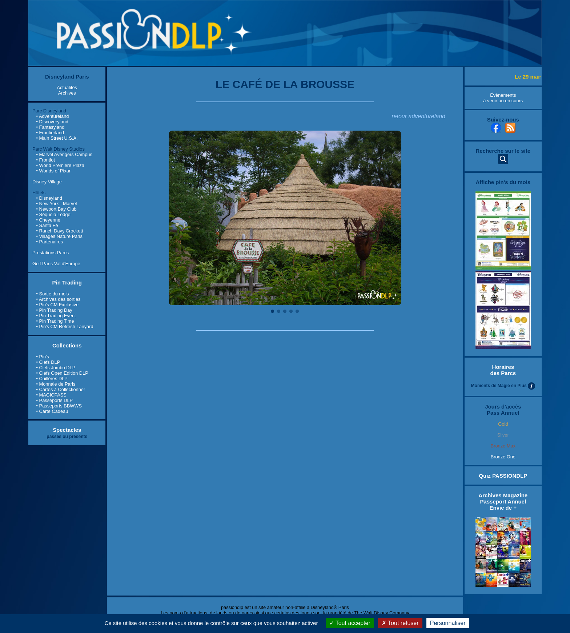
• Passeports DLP (54, 400)
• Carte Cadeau (52, 411)
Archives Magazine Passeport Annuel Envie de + (502, 501)
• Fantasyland (50, 127)
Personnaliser (448, 623)
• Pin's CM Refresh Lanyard (64, 326)
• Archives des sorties (58, 299)
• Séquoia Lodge (53, 214)
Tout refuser (400, 623)
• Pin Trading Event (56, 315)
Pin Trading (67, 282)
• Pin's (42, 356)
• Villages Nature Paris (59, 236)
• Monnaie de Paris (56, 384)
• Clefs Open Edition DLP (62, 373)
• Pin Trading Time (55, 321)
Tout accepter (349, 623)
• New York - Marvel (56, 203)
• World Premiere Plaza (60, 165)
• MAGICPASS (51, 395)
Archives (67, 93)
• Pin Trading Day (54, 310)
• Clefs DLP (48, 362)
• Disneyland (49, 198)
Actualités (67, 87)
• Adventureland (52, 116)
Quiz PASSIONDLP (503, 476)
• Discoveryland (52, 121)
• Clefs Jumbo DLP (56, 367)
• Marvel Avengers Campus (64, 154)
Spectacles (67, 430)
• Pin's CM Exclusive (57, 304)
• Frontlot (45, 160)
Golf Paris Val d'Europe (56, 263)
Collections (67, 345)
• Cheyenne (48, 220)
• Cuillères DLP (52, 378)
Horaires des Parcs (503, 370)
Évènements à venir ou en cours (503, 97)
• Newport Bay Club (56, 209)
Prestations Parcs (50, 252)
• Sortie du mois (52, 293)
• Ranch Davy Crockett (59, 231)
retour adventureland (418, 116)
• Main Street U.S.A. (57, 138)
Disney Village (47, 181)
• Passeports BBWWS (59, 406)
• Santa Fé (47, 225)
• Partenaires (49, 241)
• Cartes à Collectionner (60, 389)
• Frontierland (50, 132)
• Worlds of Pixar (53, 171)
